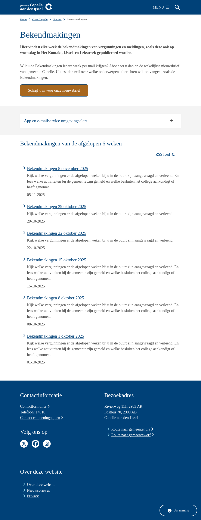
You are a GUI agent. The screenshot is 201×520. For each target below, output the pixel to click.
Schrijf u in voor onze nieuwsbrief (54, 90)
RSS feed (166, 154)
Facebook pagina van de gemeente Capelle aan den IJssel (35, 444)
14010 (40, 412)
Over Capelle (39, 19)
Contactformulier (35, 406)
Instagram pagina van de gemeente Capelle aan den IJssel (47, 444)
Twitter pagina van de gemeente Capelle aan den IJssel (24, 444)
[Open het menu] (161, 7)
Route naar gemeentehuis (132, 429)
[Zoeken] (177, 7)
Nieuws (57, 19)
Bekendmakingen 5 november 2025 (57, 168)
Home (23, 19)
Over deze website (41, 484)
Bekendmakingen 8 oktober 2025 (55, 298)
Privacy (33, 496)
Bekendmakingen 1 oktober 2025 (55, 336)
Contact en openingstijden (41, 418)
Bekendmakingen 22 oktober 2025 (56, 233)
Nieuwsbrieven (38, 490)
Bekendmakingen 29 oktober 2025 (56, 206)
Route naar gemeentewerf (132, 435)
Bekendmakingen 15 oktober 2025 (56, 260)
